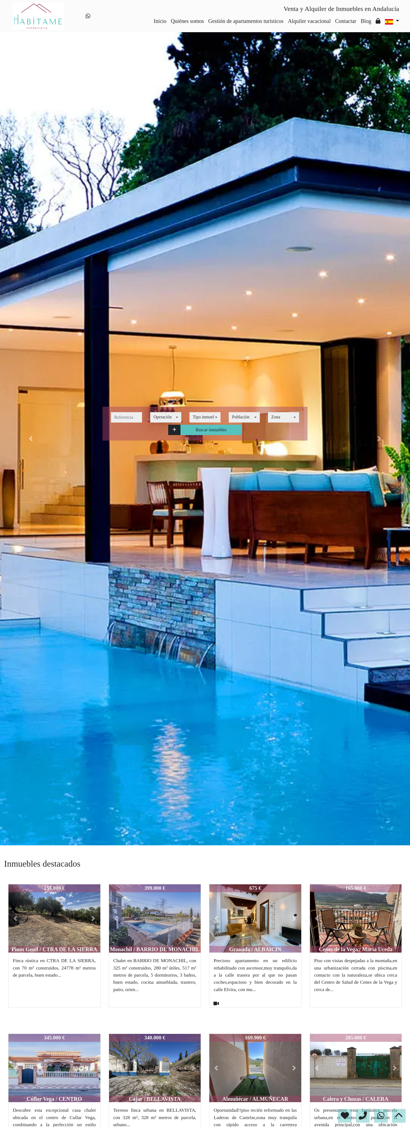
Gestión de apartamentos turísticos (246, 21)
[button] (174, 430)
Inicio (160, 21)
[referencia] (126, 417)
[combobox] (165, 417)
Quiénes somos (187, 21)
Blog (366, 21)
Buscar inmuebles (211, 429)
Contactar (345, 21)
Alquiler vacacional (309, 21)
